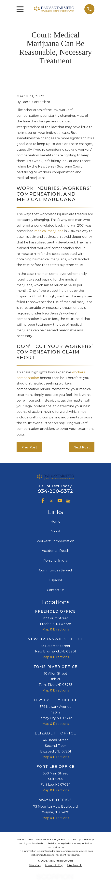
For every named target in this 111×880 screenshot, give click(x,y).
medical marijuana (48, 231)
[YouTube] (60, 500)
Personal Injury (55, 560)
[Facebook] (42, 500)
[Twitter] (51, 500)
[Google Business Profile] (68, 500)
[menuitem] (35, 865)
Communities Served (55, 570)
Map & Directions (55, 629)
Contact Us (55, 590)
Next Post (82, 447)
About (55, 531)
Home (55, 521)
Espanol (55, 580)
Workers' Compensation (55, 541)
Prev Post (29, 447)
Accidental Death (55, 551)
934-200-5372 (55, 491)
